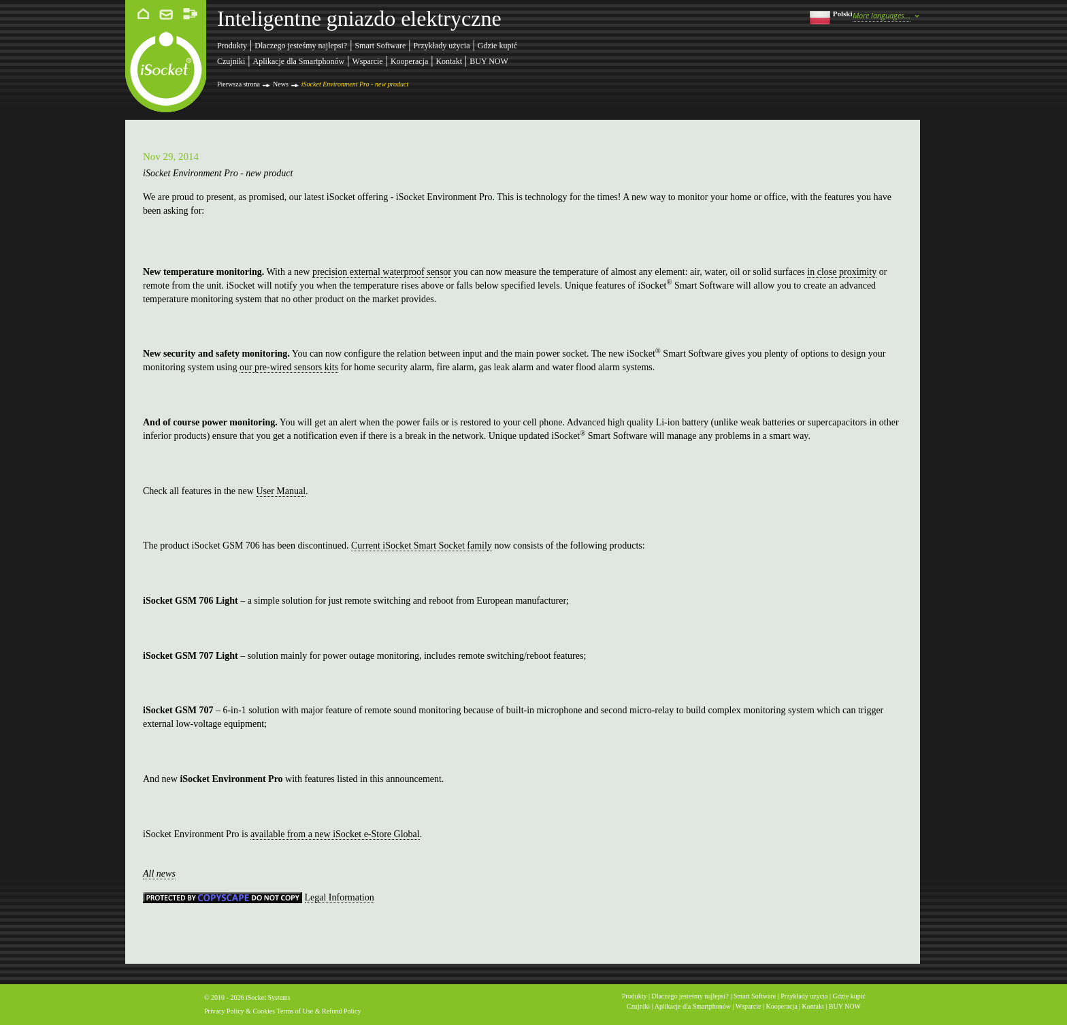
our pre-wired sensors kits (289, 367)
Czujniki (231, 61)
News (281, 84)
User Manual (281, 491)
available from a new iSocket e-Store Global (335, 834)
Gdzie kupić (497, 45)
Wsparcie (367, 61)
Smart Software (380, 45)
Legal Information (339, 897)
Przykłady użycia (442, 45)
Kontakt (449, 61)
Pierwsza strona (238, 84)
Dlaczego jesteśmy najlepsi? (301, 45)
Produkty (232, 45)
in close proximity (841, 272)
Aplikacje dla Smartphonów (299, 61)
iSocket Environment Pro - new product (354, 84)
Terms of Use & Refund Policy (319, 1011)
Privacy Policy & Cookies (239, 1011)
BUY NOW (489, 61)
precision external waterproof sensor (381, 272)
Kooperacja (409, 61)
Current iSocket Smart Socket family (421, 545)
